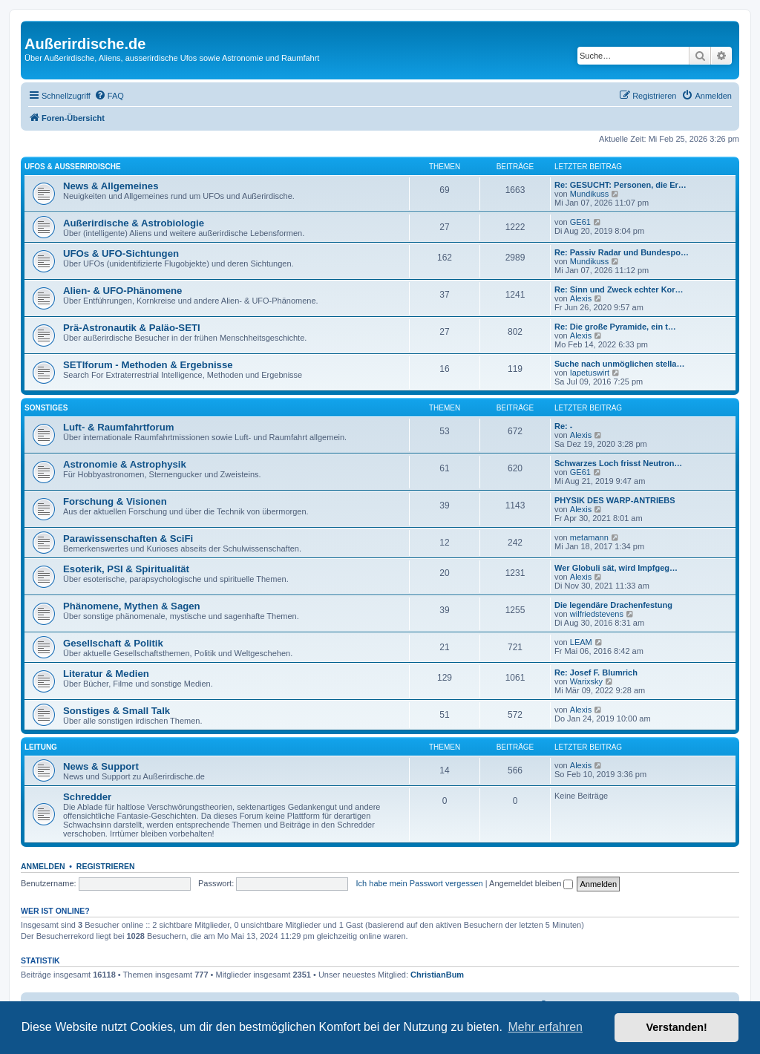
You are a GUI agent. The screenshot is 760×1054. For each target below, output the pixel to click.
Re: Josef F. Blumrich (596, 672)
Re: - (563, 426)
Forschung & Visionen (115, 501)
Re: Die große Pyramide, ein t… (615, 326)
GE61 (580, 221)
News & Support (101, 766)
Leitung (40, 747)
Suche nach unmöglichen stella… (619, 363)
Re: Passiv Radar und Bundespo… (621, 252)
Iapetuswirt (589, 372)
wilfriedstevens (596, 613)
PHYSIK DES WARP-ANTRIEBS (614, 500)
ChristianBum (437, 974)
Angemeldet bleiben (531, 883)
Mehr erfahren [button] (545, 1027)
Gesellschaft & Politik (113, 643)
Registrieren (105, 866)
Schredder (87, 796)
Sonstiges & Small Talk (116, 710)
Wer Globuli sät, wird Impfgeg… (616, 567)
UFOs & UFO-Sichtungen (121, 253)
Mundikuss (589, 193)
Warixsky (586, 681)
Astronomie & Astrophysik (124, 464)
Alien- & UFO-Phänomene (122, 290)
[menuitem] (109, 96)
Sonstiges (46, 408)
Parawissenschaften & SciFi (128, 538)
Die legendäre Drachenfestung (613, 604)
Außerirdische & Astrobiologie (133, 223)
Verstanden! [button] (676, 1027)
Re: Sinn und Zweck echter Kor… (619, 289)
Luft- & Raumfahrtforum (118, 427)
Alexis (581, 298)
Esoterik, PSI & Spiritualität (126, 569)
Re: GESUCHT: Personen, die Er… (620, 184)
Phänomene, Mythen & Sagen (131, 606)
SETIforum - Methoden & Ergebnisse (148, 364)
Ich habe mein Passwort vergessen (419, 883)
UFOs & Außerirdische (72, 167)
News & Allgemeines (111, 186)
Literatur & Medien (106, 673)
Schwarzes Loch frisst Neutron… (618, 463)
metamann (589, 537)
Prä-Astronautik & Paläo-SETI (131, 327)
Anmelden (43, 866)
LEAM (581, 642)
